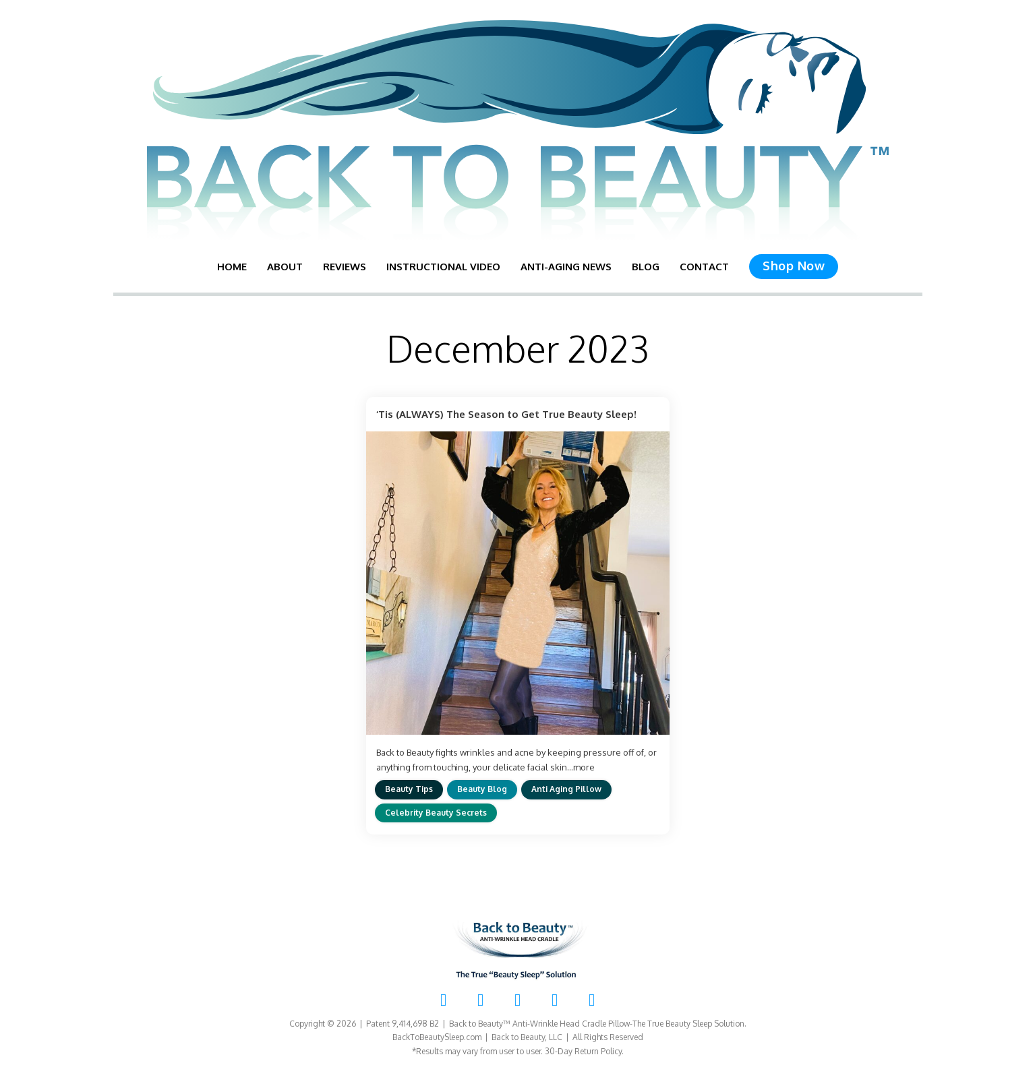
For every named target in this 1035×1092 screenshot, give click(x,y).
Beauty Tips (409, 789)
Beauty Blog (482, 789)
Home (232, 266)
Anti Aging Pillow (566, 789)
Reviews (344, 266)
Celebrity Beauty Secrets (436, 813)
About (285, 266)
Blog (645, 266)
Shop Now (794, 265)
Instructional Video (443, 266)
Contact (704, 266)
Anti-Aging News (566, 266)
